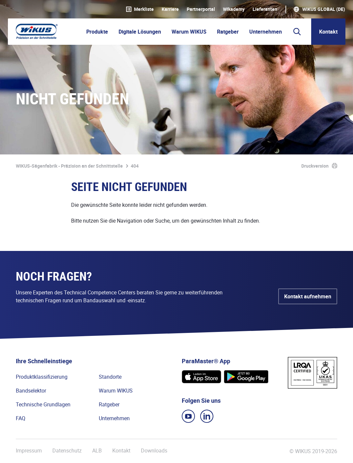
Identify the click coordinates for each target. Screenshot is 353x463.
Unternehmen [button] (265, 31)
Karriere (170, 9)
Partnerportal (201, 9)
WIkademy (234, 9)
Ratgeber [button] (228, 31)
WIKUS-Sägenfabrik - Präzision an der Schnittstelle (69, 166)
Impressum (29, 450)
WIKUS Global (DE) (323, 9)
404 (135, 166)
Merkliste (140, 9)
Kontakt (328, 31)
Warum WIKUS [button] (189, 31)
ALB (97, 450)
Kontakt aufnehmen (307, 296)
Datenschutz (67, 450)
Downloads (154, 450)
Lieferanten (265, 9)
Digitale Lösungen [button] (140, 31)
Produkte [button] (97, 31)
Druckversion (315, 166)
